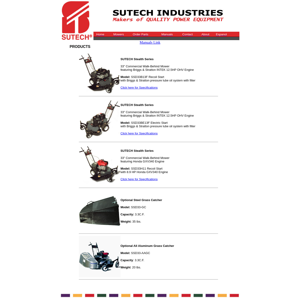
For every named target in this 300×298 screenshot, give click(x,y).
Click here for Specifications (139, 87)
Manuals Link (150, 42)
